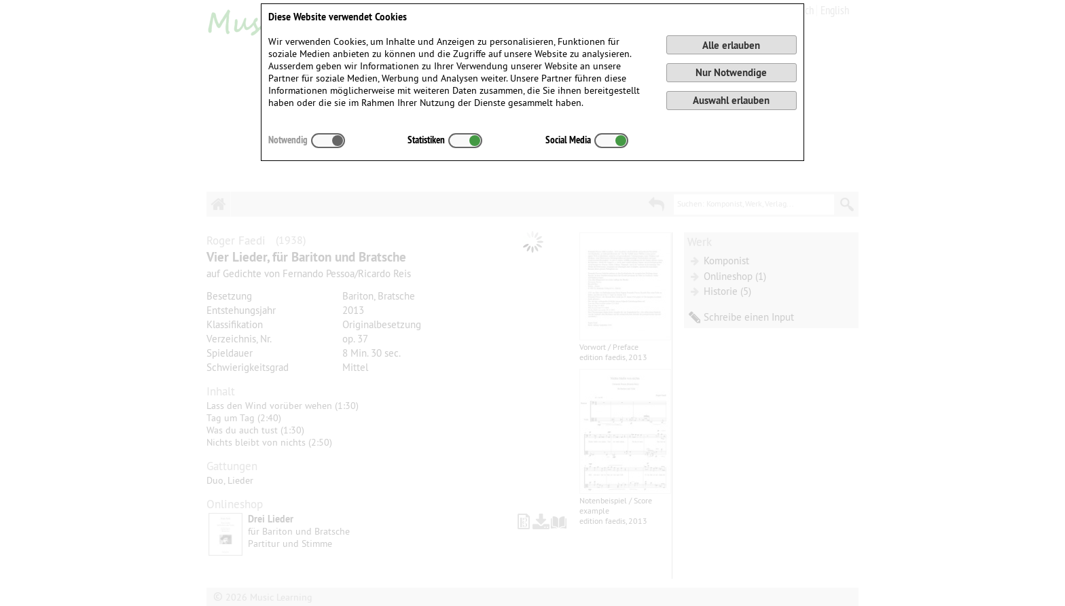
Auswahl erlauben (731, 100)
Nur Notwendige (731, 72)
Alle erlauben (731, 45)
